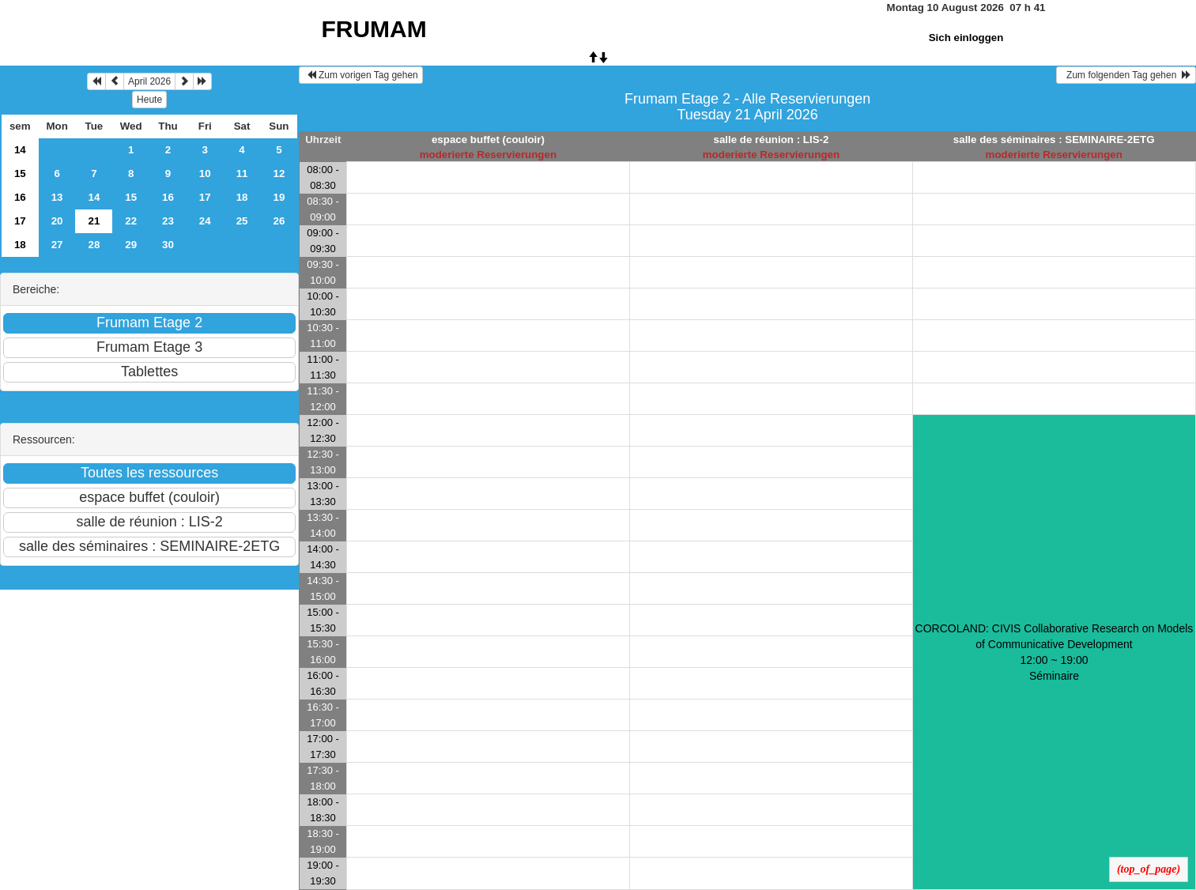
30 (168, 245)
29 (131, 245)
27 (57, 245)
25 (242, 221)
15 (20, 173)
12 (279, 173)
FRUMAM (373, 29)
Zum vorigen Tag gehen (361, 75)
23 (168, 221)
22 (131, 221)
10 (205, 173)
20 (57, 221)
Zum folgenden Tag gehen (1126, 75)
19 (279, 197)
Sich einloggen (966, 37)
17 (205, 197)
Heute (149, 99)
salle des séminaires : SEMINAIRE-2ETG (1054, 139)
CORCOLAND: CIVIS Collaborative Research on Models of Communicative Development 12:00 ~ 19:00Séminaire (1054, 652)
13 (57, 197)
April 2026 (149, 81)
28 (94, 245)
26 (279, 221)
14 (20, 150)
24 (205, 221)
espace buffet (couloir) (488, 139)
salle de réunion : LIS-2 (770, 139)
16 (20, 197)
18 (242, 197)
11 (242, 173)
